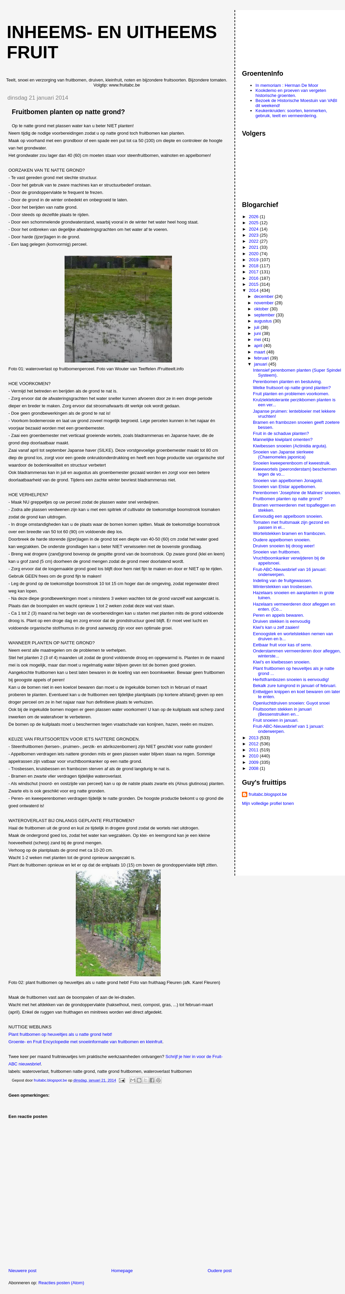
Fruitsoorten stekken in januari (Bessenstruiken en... (282, 712)
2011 (254, 749)
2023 (254, 235)
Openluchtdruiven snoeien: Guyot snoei (291, 703)
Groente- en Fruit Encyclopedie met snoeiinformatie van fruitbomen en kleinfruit (85, 1041)
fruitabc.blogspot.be (268, 794)
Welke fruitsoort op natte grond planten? (292, 387)
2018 (254, 265)
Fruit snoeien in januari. (276, 720)
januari (261, 364)
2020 (254, 253)
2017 (254, 271)
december (264, 296)
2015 (254, 284)
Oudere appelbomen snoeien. (282, 539)
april (258, 345)
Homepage (122, 1270)
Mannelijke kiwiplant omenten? (283, 439)
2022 (254, 241)
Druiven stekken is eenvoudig (281, 621)
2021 (254, 247)
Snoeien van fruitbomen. (277, 551)
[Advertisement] (272, 36)
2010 (254, 755)
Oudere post (220, 1270)
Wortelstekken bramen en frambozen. (289, 533)
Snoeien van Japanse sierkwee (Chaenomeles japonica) (283, 454)
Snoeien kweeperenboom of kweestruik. (292, 463)
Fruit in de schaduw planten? (281, 433)
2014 (254, 290)
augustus (263, 321)
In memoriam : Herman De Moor (286, 85)
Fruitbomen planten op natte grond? (288, 498)
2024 (254, 229)
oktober (262, 308)
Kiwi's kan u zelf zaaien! (276, 627)
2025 (254, 222)
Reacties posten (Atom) (61, 1282)
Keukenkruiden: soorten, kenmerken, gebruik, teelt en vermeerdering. (291, 113)
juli (257, 327)
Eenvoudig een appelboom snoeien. (288, 516)
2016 (254, 278)
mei (258, 339)
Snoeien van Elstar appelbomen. (284, 486)
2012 (254, 743)
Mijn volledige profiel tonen (268, 803)
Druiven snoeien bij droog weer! (284, 545)
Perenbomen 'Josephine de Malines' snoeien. (297, 492)
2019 (254, 259)
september (265, 314)
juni (258, 333)
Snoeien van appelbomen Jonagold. (288, 480)
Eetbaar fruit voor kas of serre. (282, 644)
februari (262, 358)
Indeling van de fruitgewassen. (282, 580)
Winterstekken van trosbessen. (283, 586)
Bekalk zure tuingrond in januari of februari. (295, 685)
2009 (254, 762)
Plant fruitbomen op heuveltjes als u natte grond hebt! (60, 1034)
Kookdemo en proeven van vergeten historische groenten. (290, 93)
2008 (254, 768)
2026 (254, 216)
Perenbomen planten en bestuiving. (287, 381)
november (264, 302)
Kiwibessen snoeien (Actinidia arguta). (290, 445)
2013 (254, 737)
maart (260, 351)
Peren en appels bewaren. (278, 615)
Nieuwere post (22, 1270)
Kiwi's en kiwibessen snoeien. (282, 662)
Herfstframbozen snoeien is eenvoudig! (291, 679)
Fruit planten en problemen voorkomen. (291, 393)
